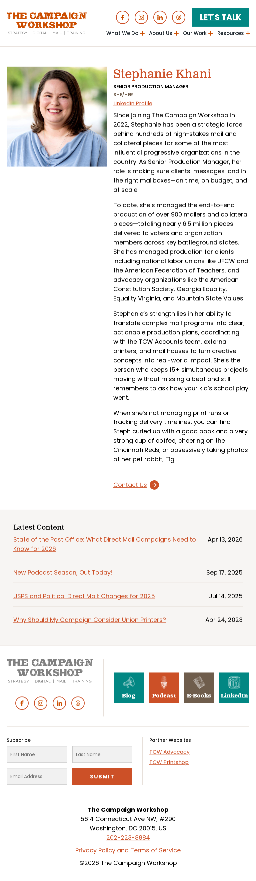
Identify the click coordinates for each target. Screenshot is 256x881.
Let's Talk (220, 17)
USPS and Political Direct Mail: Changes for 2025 (84, 596)
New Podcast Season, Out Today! (63, 572)
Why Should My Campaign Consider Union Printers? (89, 620)
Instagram (141, 17)
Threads (179, 17)
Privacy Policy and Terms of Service (128, 850)
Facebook (123, 17)
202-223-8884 (128, 837)
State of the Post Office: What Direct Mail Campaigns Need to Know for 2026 (104, 544)
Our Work (195, 33)
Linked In (160, 17)
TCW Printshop (169, 762)
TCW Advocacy (169, 752)
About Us (160, 33)
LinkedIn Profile (132, 103)
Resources (230, 33)
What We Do (122, 33)
